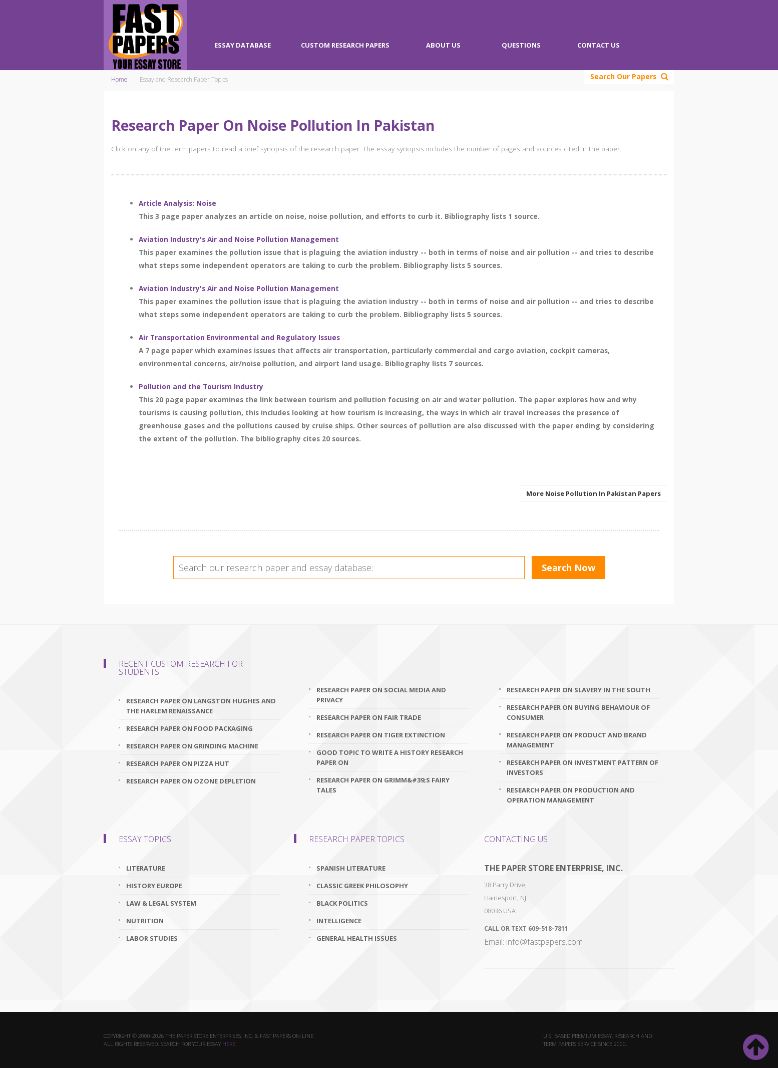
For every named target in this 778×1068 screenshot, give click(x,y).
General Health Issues (356, 938)
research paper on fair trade (368, 717)
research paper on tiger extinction (380, 734)
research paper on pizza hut (177, 763)
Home (119, 79)
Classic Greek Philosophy (362, 885)
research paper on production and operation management (571, 795)
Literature (145, 868)
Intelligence (338, 920)
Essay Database (242, 45)
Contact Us (598, 45)
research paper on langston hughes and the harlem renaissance (201, 705)
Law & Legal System (161, 903)
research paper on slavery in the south (578, 689)
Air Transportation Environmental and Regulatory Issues (239, 337)
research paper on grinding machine (192, 745)
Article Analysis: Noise (177, 203)
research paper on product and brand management (577, 739)
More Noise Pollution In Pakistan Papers (593, 493)
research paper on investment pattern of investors (582, 767)
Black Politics (342, 903)
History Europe (154, 885)
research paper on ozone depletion (191, 780)
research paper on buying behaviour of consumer (578, 712)
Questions (521, 45)
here (228, 1043)
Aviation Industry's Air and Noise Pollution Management (239, 239)
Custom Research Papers (345, 45)
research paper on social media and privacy (381, 694)
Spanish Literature (350, 868)
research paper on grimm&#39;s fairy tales (383, 784)
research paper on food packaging (189, 728)
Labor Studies (152, 938)
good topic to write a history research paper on (389, 757)
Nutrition (145, 920)
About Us (443, 45)
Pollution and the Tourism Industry (201, 386)
